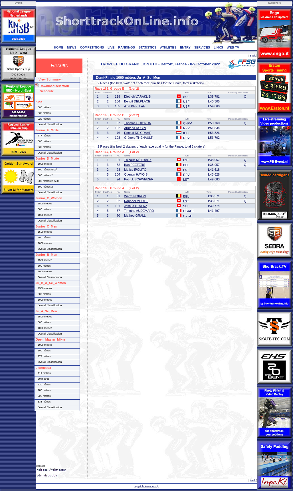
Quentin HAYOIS (135, 174)
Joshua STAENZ (135, 206)
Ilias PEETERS (134, 164)
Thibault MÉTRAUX (137, 160)
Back (253, 55)
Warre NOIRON (135, 196)
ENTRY (185, 47)
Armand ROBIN (135, 128)
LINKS (218, 47)
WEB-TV (233, 47)
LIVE (111, 47)
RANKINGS (126, 47)
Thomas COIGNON (137, 123)
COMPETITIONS (92, 47)
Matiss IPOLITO (135, 169)
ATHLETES (168, 47)
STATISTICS (148, 47)
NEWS (71, 47)
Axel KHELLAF (134, 106)
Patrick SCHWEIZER (138, 179)
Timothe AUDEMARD (139, 210)
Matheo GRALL (135, 215)
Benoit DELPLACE (137, 101)
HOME (58, 47)
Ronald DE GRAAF (137, 132)
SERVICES (202, 47)
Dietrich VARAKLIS (137, 96)
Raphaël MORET (136, 201)
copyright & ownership (146, 486)
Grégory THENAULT (138, 137)
